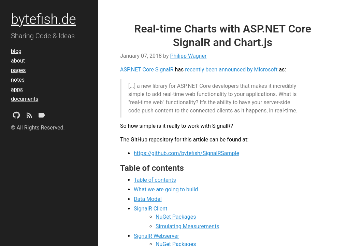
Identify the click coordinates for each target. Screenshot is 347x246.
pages (18, 70)
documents (24, 99)
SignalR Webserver (156, 236)
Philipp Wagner (188, 56)
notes (18, 80)
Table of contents (155, 180)
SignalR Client (150, 208)
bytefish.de (43, 19)
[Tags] (42, 116)
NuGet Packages (176, 217)
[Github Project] (16, 116)
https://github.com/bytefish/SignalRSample (186, 153)
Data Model (148, 199)
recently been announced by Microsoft (231, 69)
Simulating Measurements (187, 226)
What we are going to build (166, 189)
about (18, 60)
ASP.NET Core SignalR (147, 69)
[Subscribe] (29, 116)
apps (17, 89)
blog (16, 51)
